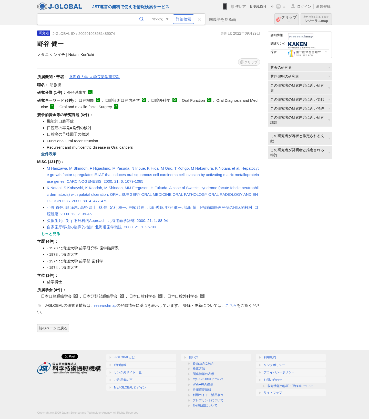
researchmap (105, 305)
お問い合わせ (273, 380)
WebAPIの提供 (203, 384)
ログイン (304, 6)
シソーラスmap (316, 19)
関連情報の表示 (203, 374)
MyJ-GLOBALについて (208, 379)
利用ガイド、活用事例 (208, 395)
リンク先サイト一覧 (128, 372)
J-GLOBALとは (124, 357)
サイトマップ (273, 392)
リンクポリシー (274, 365)
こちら (231, 305)
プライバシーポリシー (279, 372)
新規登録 (323, 6)
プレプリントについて (208, 400)
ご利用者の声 (123, 380)
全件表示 (48, 154)
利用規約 (270, 357)
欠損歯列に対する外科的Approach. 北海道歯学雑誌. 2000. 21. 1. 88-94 (107, 220)
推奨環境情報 (202, 390)
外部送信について (205, 405)
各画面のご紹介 (203, 363)
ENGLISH (258, 6)
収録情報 (120, 365)
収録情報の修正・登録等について (291, 386)
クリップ (288, 19)
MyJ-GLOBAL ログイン (130, 387)
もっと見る (50, 233)
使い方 (240, 6)
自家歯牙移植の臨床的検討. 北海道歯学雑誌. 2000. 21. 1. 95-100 (102, 227)
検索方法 (199, 368)
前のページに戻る (53, 328)
